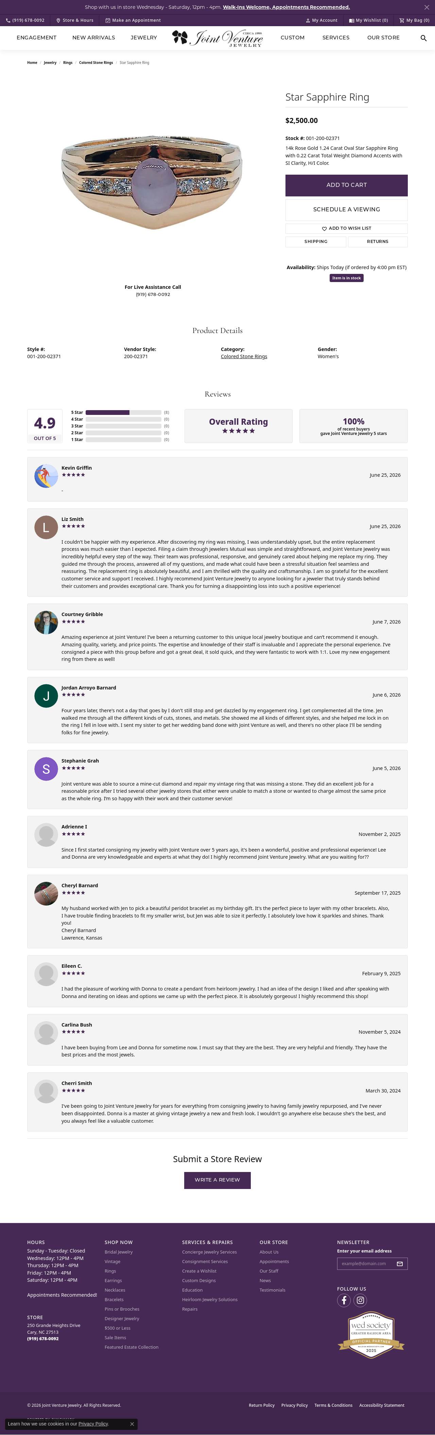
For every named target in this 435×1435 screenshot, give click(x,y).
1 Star (77, 439)
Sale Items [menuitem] (115, 1337)
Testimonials (272, 1290)
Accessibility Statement (381, 1405)
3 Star (77, 426)
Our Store (383, 38)
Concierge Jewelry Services (209, 1252)
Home (32, 62)
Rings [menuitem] (110, 1271)
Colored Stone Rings (96, 62)
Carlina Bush (77, 1024)
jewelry (50, 62)
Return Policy (262, 1405)
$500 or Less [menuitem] (117, 1328)
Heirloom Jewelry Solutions (210, 1299)
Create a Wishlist (199, 1271)
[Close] (426, 7)
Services (336, 38)
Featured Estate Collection (132, 1347)
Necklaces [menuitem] (115, 1290)
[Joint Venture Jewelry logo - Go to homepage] (217, 38)
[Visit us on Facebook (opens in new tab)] (344, 1300)
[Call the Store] (43, 1338)
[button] (321, 20)
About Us (269, 1252)
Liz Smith (73, 519)
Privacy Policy (294, 1405)
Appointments (274, 1261)
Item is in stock (346, 277)
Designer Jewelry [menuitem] (122, 1318)
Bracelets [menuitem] (114, 1299)
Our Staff (269, 1271)
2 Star (77, 433)
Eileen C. (72, 966)
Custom (293, 38)
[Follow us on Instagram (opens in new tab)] (360, 1300)
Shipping (315, 242)
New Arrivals (93, 38)
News (265, 1280)
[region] (153, 176)
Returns (377, 242)
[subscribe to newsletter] (401, 1264)
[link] (25, 20)
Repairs (190, 1309)
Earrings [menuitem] (113, 1280)
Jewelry (144, 38)
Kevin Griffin (77, 468)
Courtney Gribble (82, 614)
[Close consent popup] (132, 1424)
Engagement (36, 38)
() (166, 412)
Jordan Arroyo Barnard (89, 687)
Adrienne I (74, 826)
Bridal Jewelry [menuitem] (119, 1252)
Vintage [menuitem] (112, 1261)
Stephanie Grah (80, 760)
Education (192, 1290)
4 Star (77, 419)
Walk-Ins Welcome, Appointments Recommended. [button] (286, 7)
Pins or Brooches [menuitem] (122, 1309)
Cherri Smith (77, 1083)
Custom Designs (199, 1280)
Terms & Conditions (334, 1405)
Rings (67, 62)
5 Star (77, 412)
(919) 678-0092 (153, 295)
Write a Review (217, 1180)
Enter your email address (364, 1251)
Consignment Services (205, 1261)
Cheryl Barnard (80, 885)
